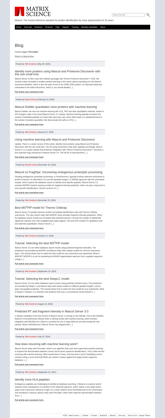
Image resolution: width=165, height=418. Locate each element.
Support (65, 27)
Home (18, 27)
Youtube (94, 415)
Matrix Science (32, 11)
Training (75, 27)
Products (49, 27)
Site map (122, 415)
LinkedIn (85, 415)
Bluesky (113, 415)
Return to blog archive (24, 56)
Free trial (28, 27)
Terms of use (132, 415)
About (102, 27)
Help (57, 27)
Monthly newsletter (89, 27)
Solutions (38, 27)
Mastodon (103, 415)
